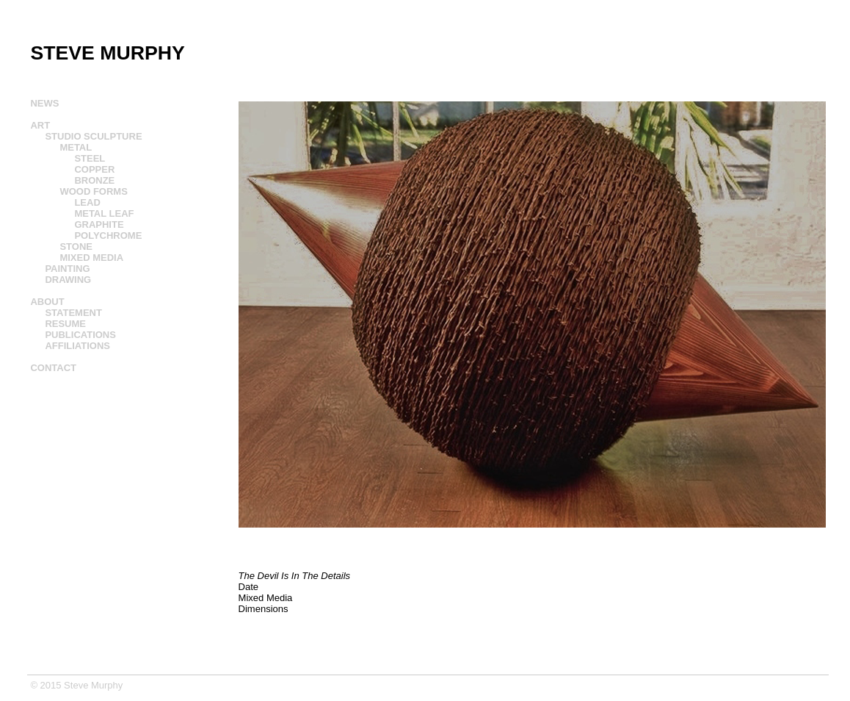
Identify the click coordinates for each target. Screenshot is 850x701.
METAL (75, 147)
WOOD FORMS (93, 191)
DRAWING (68, 279)
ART (40, 125)
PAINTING (67, 268)
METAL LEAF (104, 213)
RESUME (65, 323)
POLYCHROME (108, 235)
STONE (75, 246)
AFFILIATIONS (77, 345)
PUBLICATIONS (80, 334)
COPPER (94, 169)
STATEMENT (73, 312)
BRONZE (94, 180)
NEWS (44, 103)
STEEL (89, 158)
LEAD (87, 202)
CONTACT (53, 367)
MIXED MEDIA (91, 257)
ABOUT (47, 301)
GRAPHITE (98, 224)
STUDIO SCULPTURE (93, 136)
